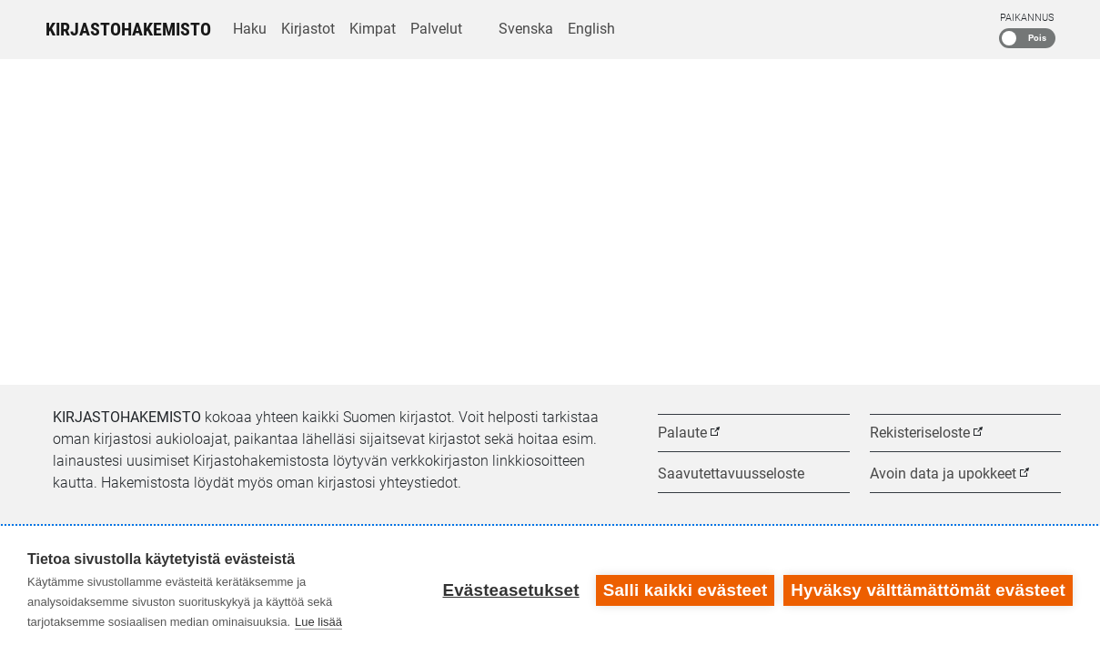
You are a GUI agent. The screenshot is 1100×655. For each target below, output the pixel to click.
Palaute (682, 432)
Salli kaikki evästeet (685, 590)
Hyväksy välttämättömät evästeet (928, 590)
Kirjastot (308, 28)
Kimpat (372, 28)
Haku (250, 28)
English (591, 28)
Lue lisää (318, 622)
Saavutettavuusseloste (731, 473)
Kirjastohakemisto (128, 29)
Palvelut (436, 28)
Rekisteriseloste (920, 432)
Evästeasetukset (510, 590)
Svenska (526, 28)
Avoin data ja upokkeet (943, 473)
